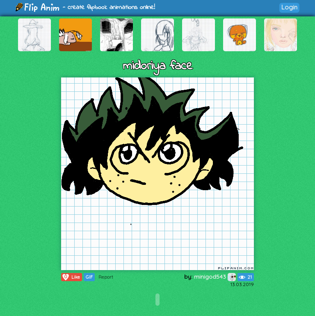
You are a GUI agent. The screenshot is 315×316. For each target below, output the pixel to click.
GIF (89, 277)
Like (71, 277)
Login (289, 7)
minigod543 (215, 276)
